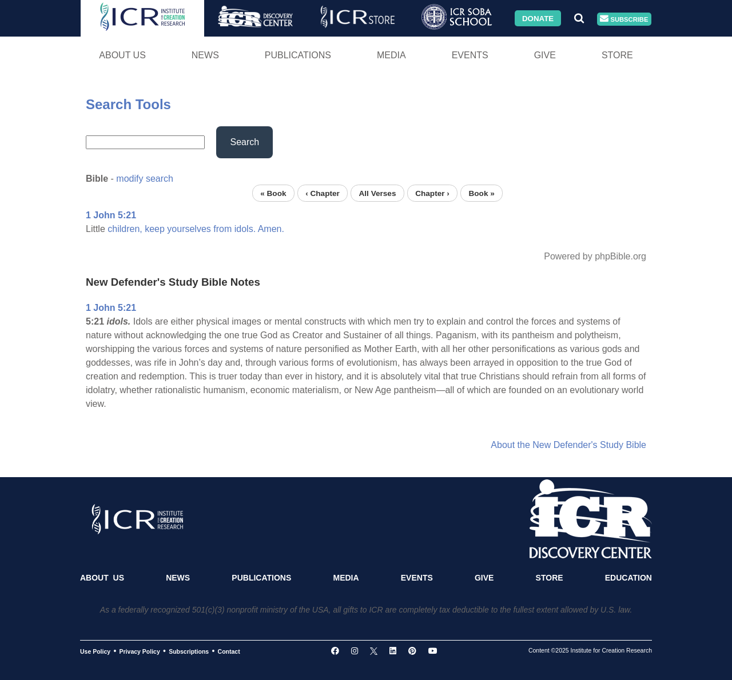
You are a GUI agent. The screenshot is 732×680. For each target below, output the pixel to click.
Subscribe (624, 19)
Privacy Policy (140, 651)
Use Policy (95, 651)
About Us (122, 55)
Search (244, 142)
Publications (298, 55)
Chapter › (432, 193)
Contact (229, 651)
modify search (144, 178)
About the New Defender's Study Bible (568, 445)
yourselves (188, 229)
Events (470, 55)
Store (617, 55)
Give (545, 55)
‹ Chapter (322, 193)
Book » (481, 193)
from (222, 229)
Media (391, 55)
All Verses (377, 193)
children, (125, 229)
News (205, 55)
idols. (245, 229)
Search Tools (128, 104)
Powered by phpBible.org (595, 256)
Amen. (271, 229)
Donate (538, 18)
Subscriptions (189, 651)
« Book (273, 193)
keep (155, 229)
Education (628, 577)
